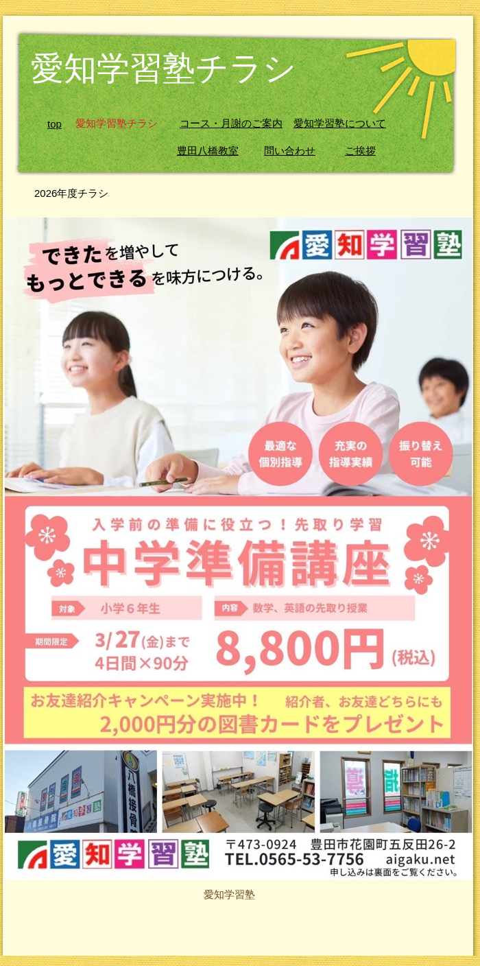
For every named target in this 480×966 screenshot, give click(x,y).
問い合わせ (289, 150)
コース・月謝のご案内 (231, 123)
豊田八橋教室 (208, 150)
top (54, 124)
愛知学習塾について (339, 123)
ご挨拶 (360, 150)
